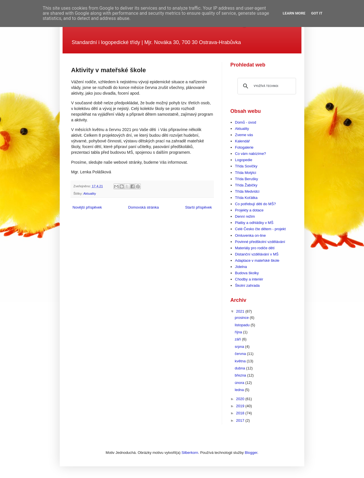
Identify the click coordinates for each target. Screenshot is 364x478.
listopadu (243, 325)
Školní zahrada (247, 285)
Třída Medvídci (247, 191)
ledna (240, 390)
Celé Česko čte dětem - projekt (260, 229)
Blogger (251, 452)
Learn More (294, 13)
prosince (242, 317)
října (239, 332)
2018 (240, 413)
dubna (240, 368)
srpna (240, 346)
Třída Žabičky (246, 185)
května (241, 361)
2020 (240, 399)
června (241, 354)
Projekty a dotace (249, 210)
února (240, 383)
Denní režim (245, 216)
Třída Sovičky (246, 166)
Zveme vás (244, 135)
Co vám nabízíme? (250, 153)
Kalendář (242, 141)
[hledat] (266, 86)
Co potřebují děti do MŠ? (255, 204)
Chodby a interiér (249, 279)
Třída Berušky (246, 179)
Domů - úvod (245, 122)
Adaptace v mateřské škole (257, 260)
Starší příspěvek (198, 207)
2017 (240, 420)
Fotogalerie (244, 147)
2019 (240, 406)
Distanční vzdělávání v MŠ (256, 254)
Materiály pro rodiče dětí (254, 248)
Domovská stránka (143, 207)
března (241, 375)
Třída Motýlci (245, 173)
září (238, 339)
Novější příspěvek (87, 207)
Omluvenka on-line (250, 235)
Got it (316, 13)
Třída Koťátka (246, 198)
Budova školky (247, 273)
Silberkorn (189, 452)
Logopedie (243, 160)
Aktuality (89, 193)
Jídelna (241, 267)
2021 (240, 311)
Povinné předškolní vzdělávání (260, 242)
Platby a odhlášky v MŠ (254, 223)
